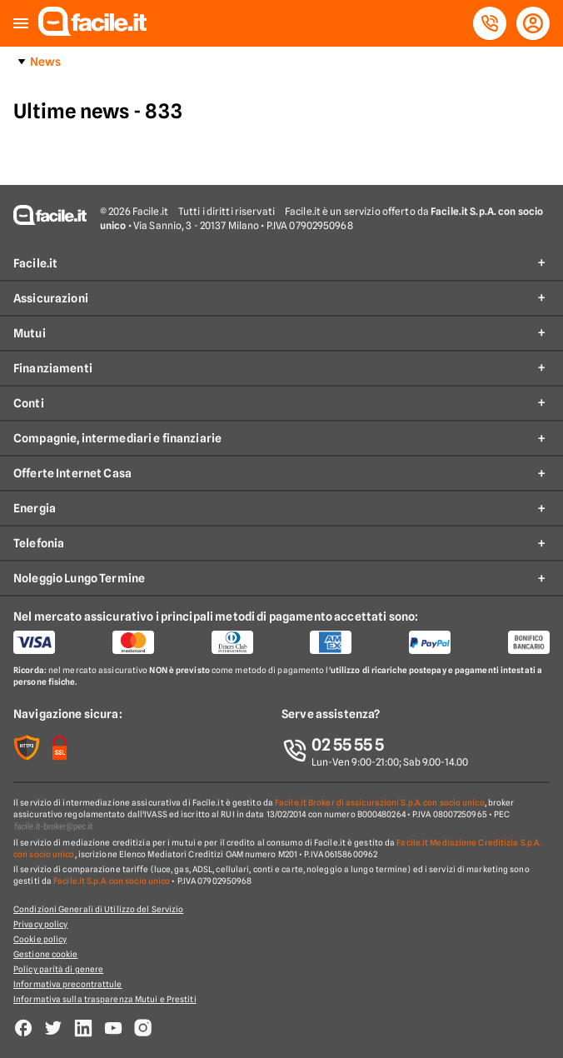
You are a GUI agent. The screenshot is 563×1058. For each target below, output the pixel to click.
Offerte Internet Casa (72, 473)
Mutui (29, 333)
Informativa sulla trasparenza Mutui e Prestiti (105, 999)
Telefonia (38, 543)
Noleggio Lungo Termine (79, 578)
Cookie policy (40, 939)
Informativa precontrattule (67, 984)
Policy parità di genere (58, 969)
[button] (20, 23)
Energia (34, 508)
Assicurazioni (50, 298)
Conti (28, 403)
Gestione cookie (45, 954)
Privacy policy (40, 924)
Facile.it (35, 263)
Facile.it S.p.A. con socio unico (111, 881)
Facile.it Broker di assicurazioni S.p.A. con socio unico (380, 802)
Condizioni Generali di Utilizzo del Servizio (98, 909)
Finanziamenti (52, 368)
